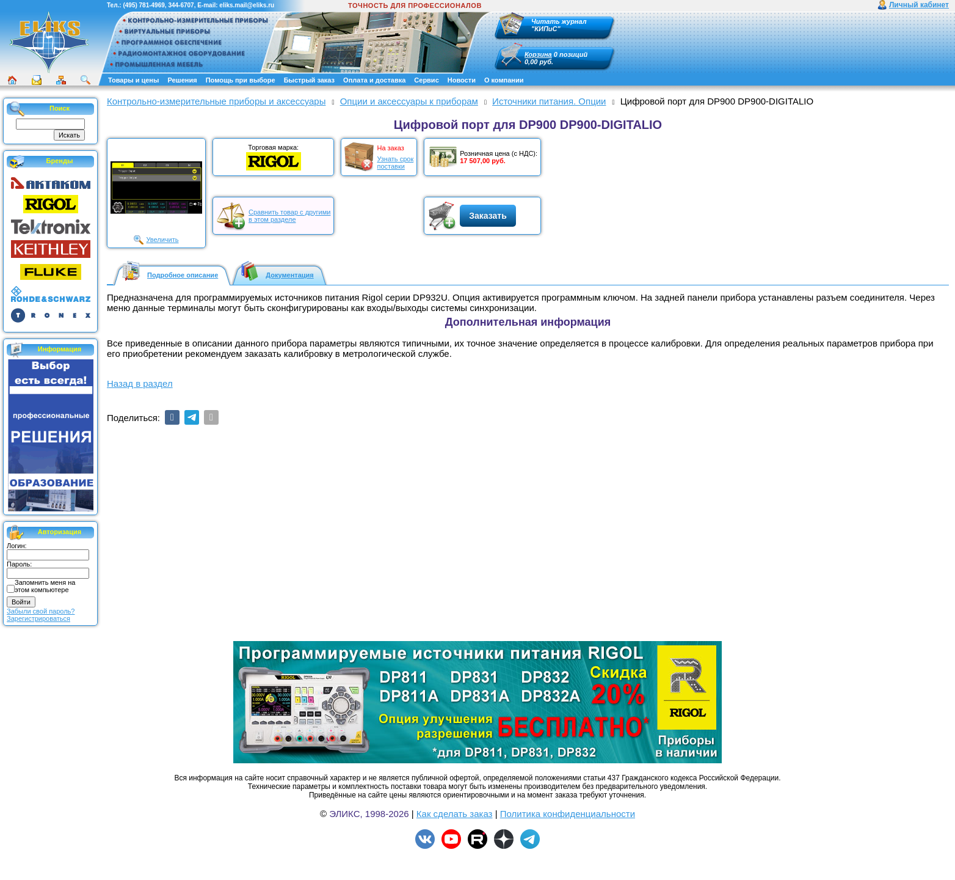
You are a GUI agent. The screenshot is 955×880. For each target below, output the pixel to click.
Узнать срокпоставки (395, 162)
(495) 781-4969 (143, 5)
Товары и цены (133, 80)
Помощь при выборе (240, 80)
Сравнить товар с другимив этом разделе (289, 215)
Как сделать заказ (454, 814)
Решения (182, 80)
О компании (504, 80)
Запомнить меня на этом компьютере (45, 586)
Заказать (488, 216)
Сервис (426, 80)
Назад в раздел (140, 383)
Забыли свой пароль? (40, 611)
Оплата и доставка (374, 80)
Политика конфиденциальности (567, 814)
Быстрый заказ (309, 80)
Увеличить (162, 239)
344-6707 (181, 5)
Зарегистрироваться (38, 618)
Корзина (538, 54)
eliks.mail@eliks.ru (246, 5)
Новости (462, 80)
